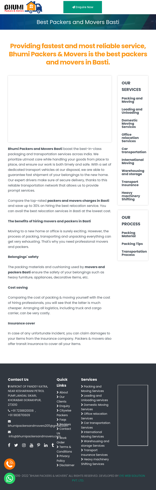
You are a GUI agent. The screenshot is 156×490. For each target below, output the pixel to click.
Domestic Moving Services (130, 124)
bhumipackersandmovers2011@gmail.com (38, 426)
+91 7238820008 (22, 411)
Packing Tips (132, 244)
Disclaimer (66, 465)
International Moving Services (92, 434)
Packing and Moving (132, 100)
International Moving (133, 161)
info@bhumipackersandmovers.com (35, 436)
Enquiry (63, 406)
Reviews (64, 424)
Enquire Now (82, 7)
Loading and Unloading (132, 111)
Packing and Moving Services (92, 388)
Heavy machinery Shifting (131, 196)
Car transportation (133, 150)
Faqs (61, 420)
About (62, 392)
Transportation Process (133, 253)
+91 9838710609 (19, 415)
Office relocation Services (130, 138)
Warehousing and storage (133, 172)
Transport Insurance (130, 183)
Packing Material (129, 234)
